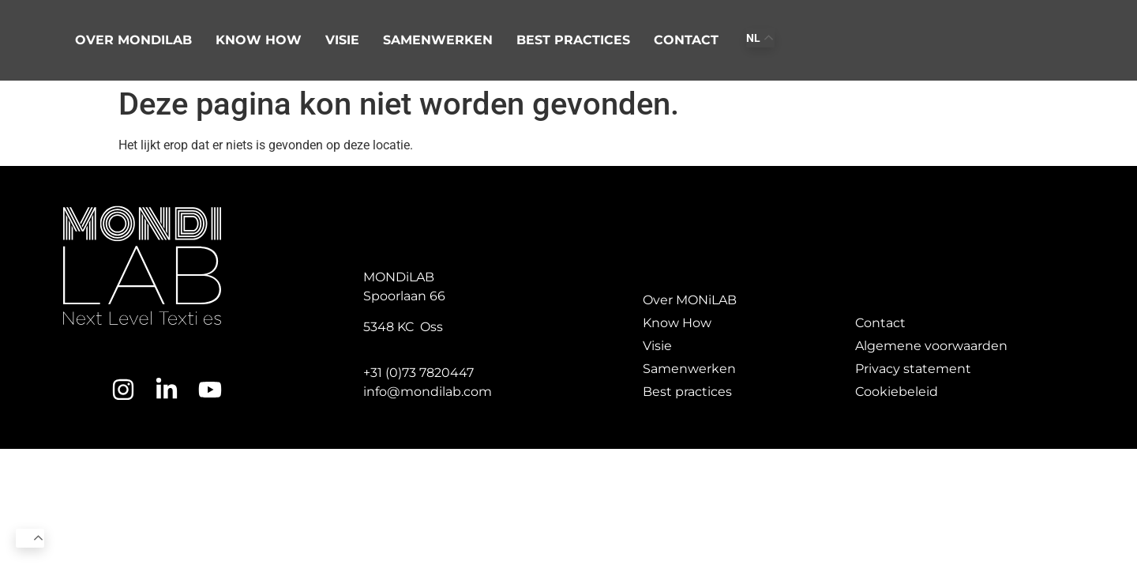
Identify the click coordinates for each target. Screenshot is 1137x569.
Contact (686, 39)
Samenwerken (438, 39)
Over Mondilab (133, 39)
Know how (259, 39)
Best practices (573, 39)
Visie (342, 39)
